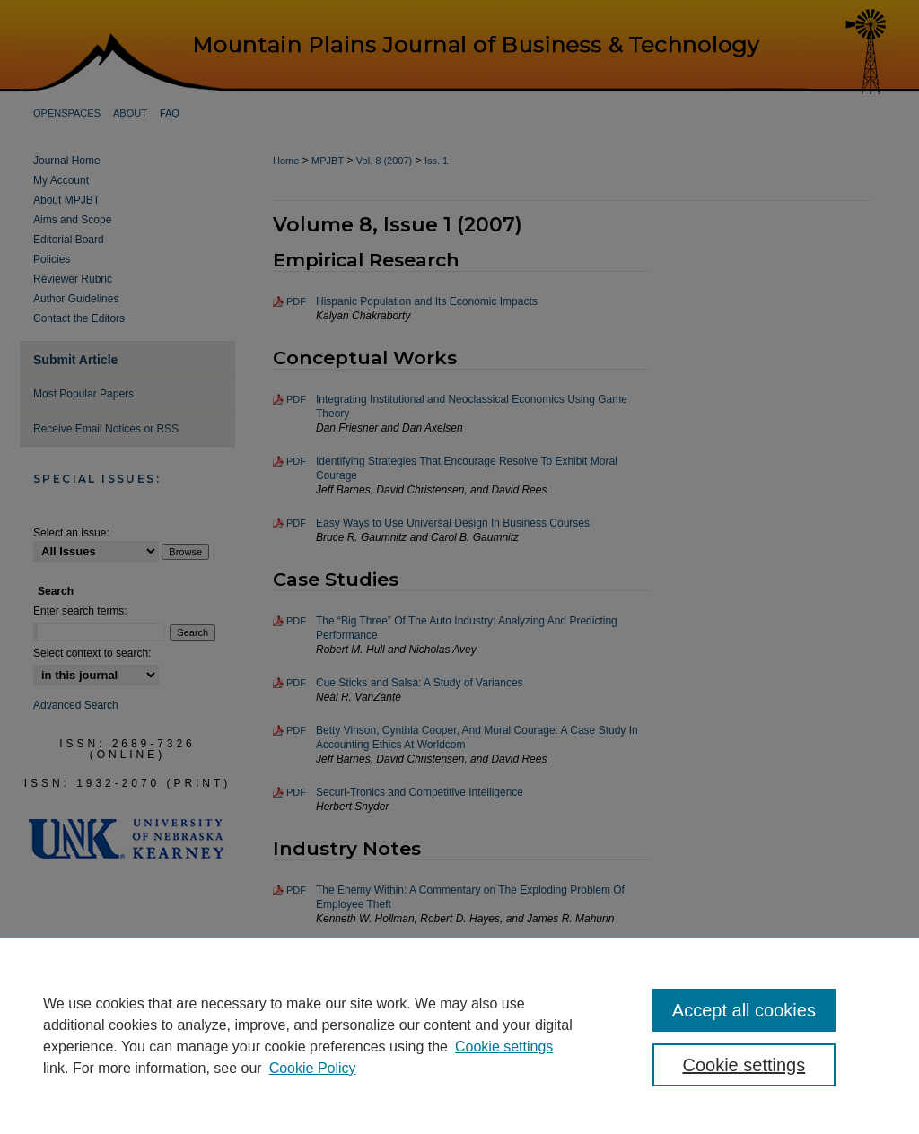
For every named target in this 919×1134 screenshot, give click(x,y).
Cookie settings (504, 1046)
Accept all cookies (744, 1010)
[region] (459, 1035)
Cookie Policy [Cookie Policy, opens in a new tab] (312, 1068)
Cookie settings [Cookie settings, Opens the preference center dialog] (743, 1065)
